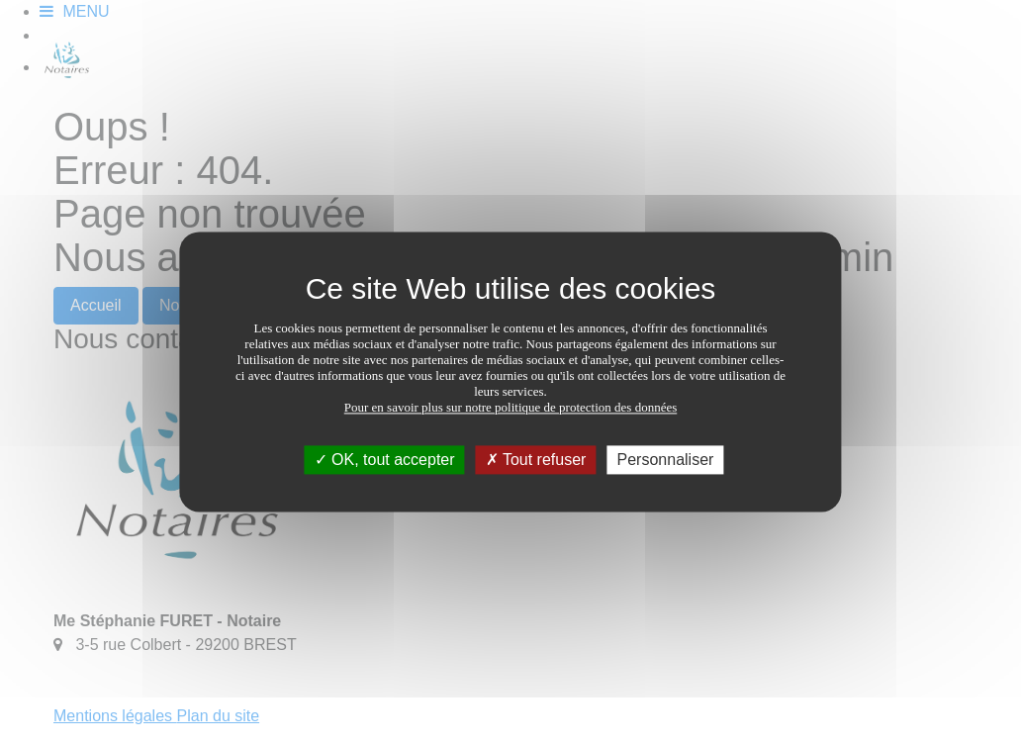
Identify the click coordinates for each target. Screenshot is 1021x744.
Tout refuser (536, 459)
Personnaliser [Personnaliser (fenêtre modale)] (665, 459)
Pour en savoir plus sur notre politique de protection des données (511, 407)
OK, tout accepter (385, 459)
